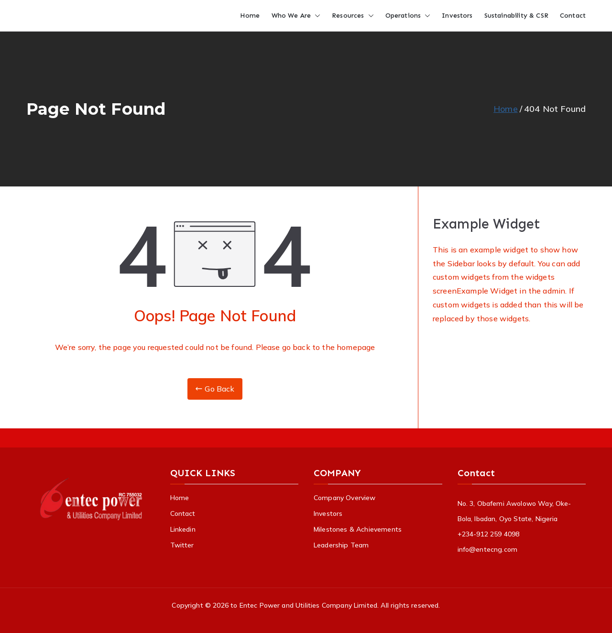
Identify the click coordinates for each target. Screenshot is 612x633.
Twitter (182, 545)
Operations (408, 16)
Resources (352, 16)
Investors (457, 15)
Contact (573, 15)
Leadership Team (341, 545)
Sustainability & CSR (516, 15)
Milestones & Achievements (358, 529)
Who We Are (296, 16)
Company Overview (345, 497)
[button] (315, 16)
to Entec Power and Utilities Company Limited (303, 605)
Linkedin (183, 529)
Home (250, 15)
